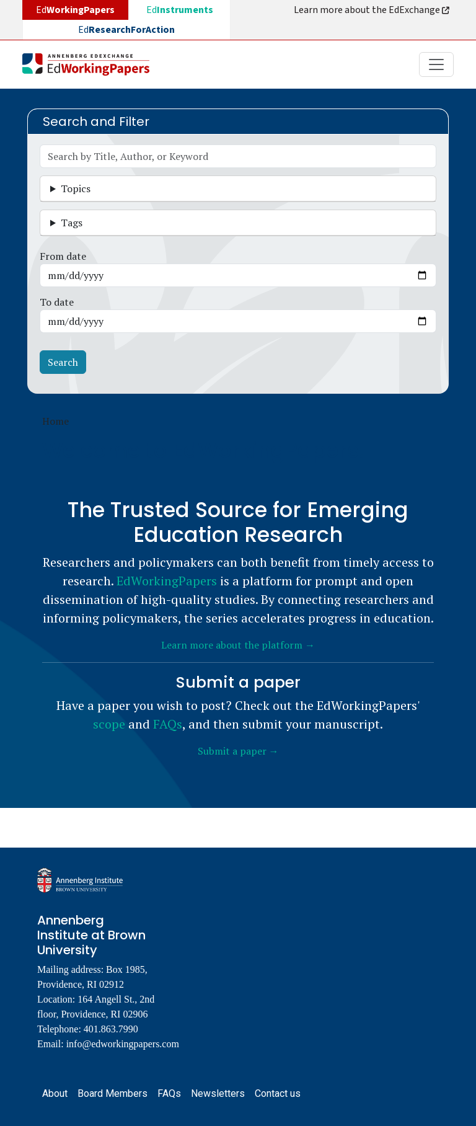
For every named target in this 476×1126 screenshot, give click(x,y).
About (55, 1093)
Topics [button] (75, 188)
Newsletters (218, 1093)
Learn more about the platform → (238, 645)
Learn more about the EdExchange (372, 10)
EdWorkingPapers (167, 580)
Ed (179, 10)
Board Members (112, 1093)
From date (63, 256)
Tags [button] (71, 222)
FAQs (167, 724)
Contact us (278, 1093)
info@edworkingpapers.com (122, 1044)
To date (57, 302)
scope (109, 724)
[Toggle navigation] (436, 64)
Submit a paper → (238, 751)
